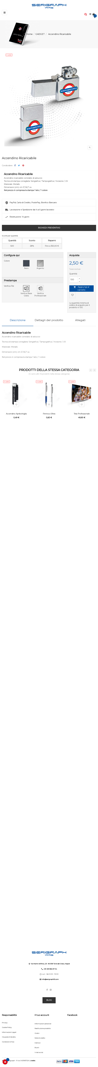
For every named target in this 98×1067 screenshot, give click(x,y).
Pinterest (23, 165)
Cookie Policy (7, 1027)
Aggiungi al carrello (81, 288)
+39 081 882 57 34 (50, 969)
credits (32, 1061)
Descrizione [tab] (18, 320)
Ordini (37, 1033)
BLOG (49, 1000)
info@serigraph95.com (50, 979)
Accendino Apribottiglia (16, 414)
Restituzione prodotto (43, 1028)
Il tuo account (42, 1015)
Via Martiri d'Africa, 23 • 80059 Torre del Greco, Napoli (50, 964)
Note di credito (40, 1038)
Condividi (15, 165)
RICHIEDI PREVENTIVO (49, 228)
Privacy (5, 1023)
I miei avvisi (39, 1052)
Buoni (37, 1047)
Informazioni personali (43, 1024)
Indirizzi (37, 1043)
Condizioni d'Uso (8, 1042)
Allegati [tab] (80, 320)
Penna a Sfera (49, 414)
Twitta (19, 165)
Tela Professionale (82, 414)
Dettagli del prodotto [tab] (49, 320)
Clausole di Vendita (9, 1037)
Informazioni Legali (9, 1032)
